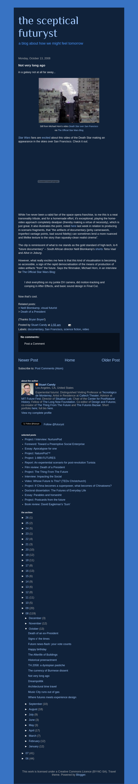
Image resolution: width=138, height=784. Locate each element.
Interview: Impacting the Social (43, 476)
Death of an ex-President (43, 633)
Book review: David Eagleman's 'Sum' (47, 504)
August (33, 709)
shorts (99, 249)
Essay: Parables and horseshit (43, 495)
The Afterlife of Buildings (43, 654)
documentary (35, 329)
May (32, 725)
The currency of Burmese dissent (48, 670)
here (73, 226)
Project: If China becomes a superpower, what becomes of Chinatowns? (68, 485)
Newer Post (28, 360)
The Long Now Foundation (59, 401)
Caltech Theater (89, 395)
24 (27, 528)
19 (27, 554)
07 (27, 753)
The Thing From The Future (54, 405)
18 (27, 560)
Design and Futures (103, 401)
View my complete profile (36, 412)
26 (27, 517)
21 (27, 544)
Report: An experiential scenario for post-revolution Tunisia (60, 462)
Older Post (111, 360)
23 (27, 533)
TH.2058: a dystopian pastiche (46, 665)
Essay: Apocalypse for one (41, 448)
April (32, 730)
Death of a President (33, 311)
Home (70, 360)
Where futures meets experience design (52, 697)
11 (27, 597)
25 (27, 523)
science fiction (72, 329)
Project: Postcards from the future (45, 499)
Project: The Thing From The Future (46, 471)
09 (27, 608)
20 (27, 549)
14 (27, 581)
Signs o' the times (39, 638)
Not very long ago (38, 675)
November (35, 623)
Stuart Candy (47, 384)
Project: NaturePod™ (38, 453)
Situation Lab (63, 398)
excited (46, 137)
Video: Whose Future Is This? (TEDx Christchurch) (55, 481)
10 (27, 602)
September (36, 703)
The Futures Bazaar (89, 405)
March (33, 735)
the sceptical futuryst (48, 26)
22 (27, 539)
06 (27, 758)
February (34, 741)
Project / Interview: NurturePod (43, 439)
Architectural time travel (42, 686)
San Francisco (53, 329)
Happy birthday (37, 649)
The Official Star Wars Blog (70, 130)
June (32, 719)
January (34, 746)
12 (27, 592)
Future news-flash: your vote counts (49, 644)
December (35, 618)
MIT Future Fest (31, 398)
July (31, 714)
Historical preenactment (42, 659)
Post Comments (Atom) (49, 368)
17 (27, 565)
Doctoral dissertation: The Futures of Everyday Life (55, 490)
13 (27, 586)
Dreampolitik (35, 681)
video (85, 329)
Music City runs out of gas (43, 691)
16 (27, 570)
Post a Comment (34, 343)
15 (27, 576)
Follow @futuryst (54, 424)
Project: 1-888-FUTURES (40, 457)
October (34, 628)
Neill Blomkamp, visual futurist (39, 307)
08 (27, 613)
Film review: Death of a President (45, 467)
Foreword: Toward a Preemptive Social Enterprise (55, 444)
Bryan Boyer (36, 319)
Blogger (80, 774)
